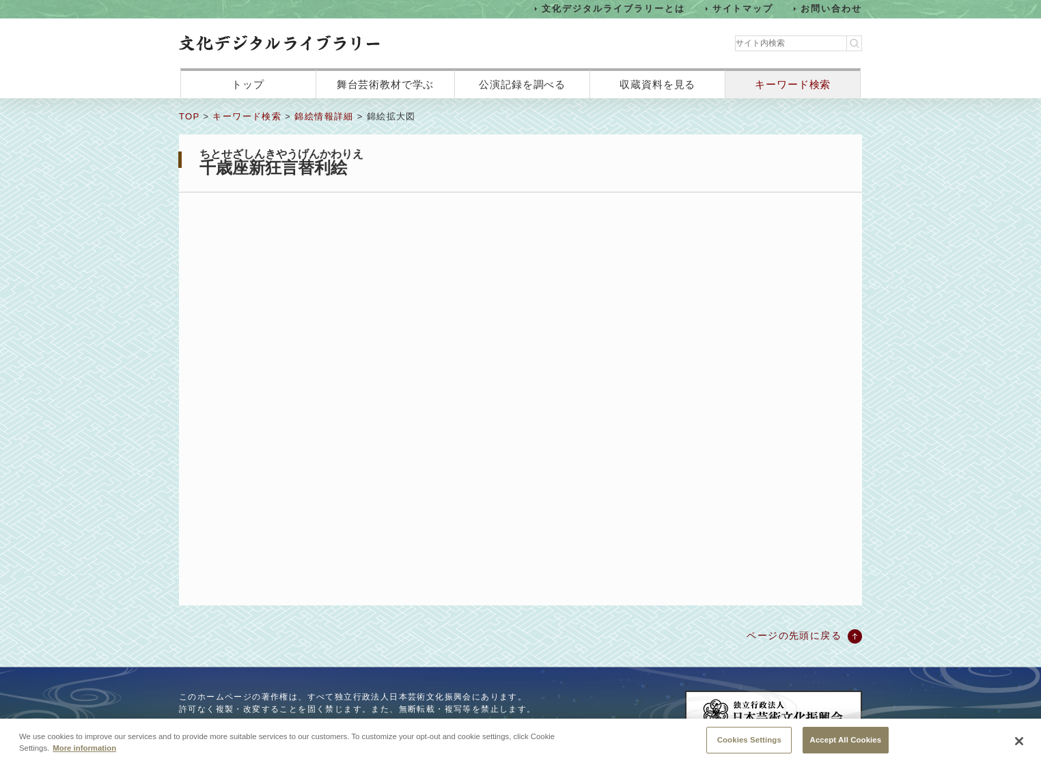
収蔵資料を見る (657, 84)
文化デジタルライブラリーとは (613, 8)
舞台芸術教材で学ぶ (385, 84)
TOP (189, 116)
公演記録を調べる (522, 84)
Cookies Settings (749, 741)
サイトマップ (743, 8)
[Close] (1019, 743)
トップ (248, 84)
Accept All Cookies (846, 741)
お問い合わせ (831, 8)
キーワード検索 (793, 84)
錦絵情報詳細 (323, 116)
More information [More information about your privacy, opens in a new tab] (84, 749)
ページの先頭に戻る (794, 635)
